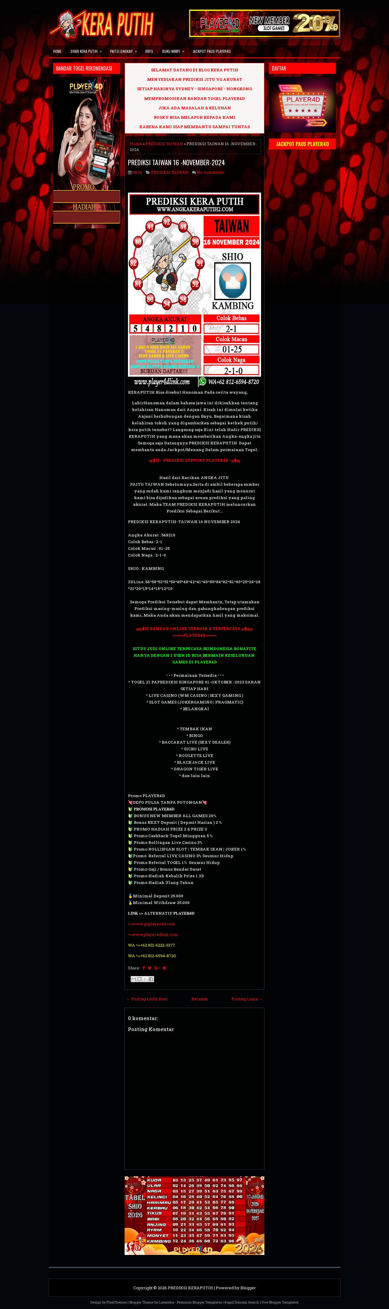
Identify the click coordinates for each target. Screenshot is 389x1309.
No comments (210, 172)
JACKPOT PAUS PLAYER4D (212, 51)
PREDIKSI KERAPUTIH (190, 1287)
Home (57, 51)
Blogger (248, 1287)
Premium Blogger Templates (199, 1302)
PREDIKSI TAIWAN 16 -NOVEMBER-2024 (176, 162)
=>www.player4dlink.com (153, 934)
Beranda (199, 999)
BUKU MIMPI (175, 49)
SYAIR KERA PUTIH (88, 49)
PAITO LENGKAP (125, 49)
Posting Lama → (247, 999)
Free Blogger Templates (280, 1302)
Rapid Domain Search (242, 1302)
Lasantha (166, 1302)
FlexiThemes (117, 1302)
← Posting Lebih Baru (146, 999)
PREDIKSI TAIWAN (164, 143)
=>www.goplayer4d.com (151, 924)
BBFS (149, 51)
